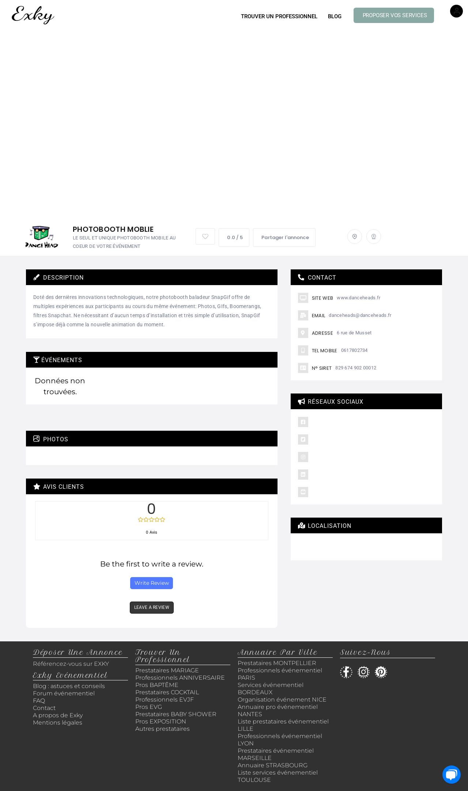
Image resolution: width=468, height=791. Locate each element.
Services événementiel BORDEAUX (270, 688)
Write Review (152, 583)
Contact (44, 707)
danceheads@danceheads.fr (360, 315)
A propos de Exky (58, 715)
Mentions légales (57, 722)
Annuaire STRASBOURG (272, 765)
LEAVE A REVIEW (151, 607)
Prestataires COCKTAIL (167, 692)
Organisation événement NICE (282, 699)
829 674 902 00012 (355, 367)
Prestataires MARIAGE (167, 670)
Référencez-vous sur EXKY (71, 663)
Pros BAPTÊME (156, 684)
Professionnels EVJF (164, 699)
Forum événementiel (64, 693)
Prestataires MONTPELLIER (277, 663)
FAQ (39, 700)
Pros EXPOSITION (160, 721)
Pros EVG (148, 706)
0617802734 (354, 350)
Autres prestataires (162, 728)
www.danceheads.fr (358, 297)
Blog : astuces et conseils (69, 686)
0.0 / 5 (234, 237)
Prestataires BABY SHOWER (175, 714)
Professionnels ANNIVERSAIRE (180, 677)
